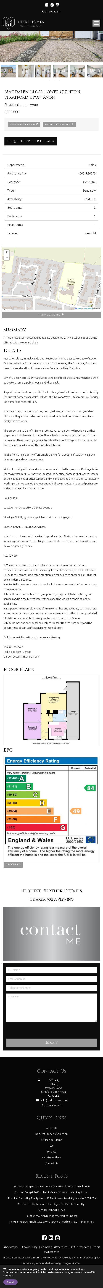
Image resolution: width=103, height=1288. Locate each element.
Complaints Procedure (54, 1246)
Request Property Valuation (51, 1133)
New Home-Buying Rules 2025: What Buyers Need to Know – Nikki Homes (51, 1221)
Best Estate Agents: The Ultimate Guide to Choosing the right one (52, 1186)
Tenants (51, 1151)
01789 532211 (51, 11)
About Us (51, 1128)
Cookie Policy (29, 1246)
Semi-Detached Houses (51, 1209)
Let (51, 1145)
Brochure (13, 864)
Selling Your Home (51, 1139)
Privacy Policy (10, 1246)
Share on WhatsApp (59, 124)
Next (97, 71)
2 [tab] (49, 80)
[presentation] (33, 1032)
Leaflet (78, 308)
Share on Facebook (24, 124)
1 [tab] (43, 80)
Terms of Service (84, 1257)
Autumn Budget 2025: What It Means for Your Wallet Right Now (51, 1192)
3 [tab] (54, 80)
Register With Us (51, 1157)
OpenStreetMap (88, 308)
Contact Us (51, 1163)
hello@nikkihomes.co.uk (51, 1100)
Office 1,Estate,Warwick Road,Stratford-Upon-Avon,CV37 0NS (53, 1088)
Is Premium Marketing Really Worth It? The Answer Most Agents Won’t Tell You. (51, 1198)
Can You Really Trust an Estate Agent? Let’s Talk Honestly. (51, 1204)
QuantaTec (73, 1263)
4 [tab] (59, 80)
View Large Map (51, 315)
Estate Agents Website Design (42, 1263)
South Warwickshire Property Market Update (51, 1215)
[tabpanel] (26, 71)
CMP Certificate (80, 1246)
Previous (3, 71)
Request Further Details (30, 141)
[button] (6, 252)
